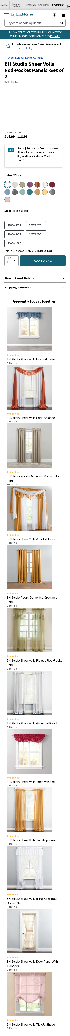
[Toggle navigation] (7, 14)
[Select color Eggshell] (45, 185)
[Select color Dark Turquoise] (30, 192)
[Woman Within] (21, 5)
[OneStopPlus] (7, 5)
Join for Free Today (22, 48)
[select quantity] (11, 260)
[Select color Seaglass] (22, 192)
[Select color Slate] (52, 192)
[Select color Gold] (37, 192)
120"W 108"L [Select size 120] (15, 243)
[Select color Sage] (22, 185)
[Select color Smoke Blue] (7, 192)
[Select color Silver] (15, 192)
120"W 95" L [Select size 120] (36, 234)
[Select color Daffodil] (45, 192)
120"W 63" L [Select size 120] (14, 225)
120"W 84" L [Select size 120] (14, 234)
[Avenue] (62, 5)
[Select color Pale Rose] (7, 199)
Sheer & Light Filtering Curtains (25, 57)
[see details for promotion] (55, 36)
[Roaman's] (34, 5)
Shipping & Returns (18, 287)
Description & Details (19, 278)
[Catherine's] (48, 5)
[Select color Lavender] (30, 185)
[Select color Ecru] (15, 185)
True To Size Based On (28, 251)
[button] (54, 14)
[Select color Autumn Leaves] (37, 185)
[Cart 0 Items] (64, 14)
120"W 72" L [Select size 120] (36, 225)
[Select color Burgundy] (52, 185)
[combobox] (35, 23)
